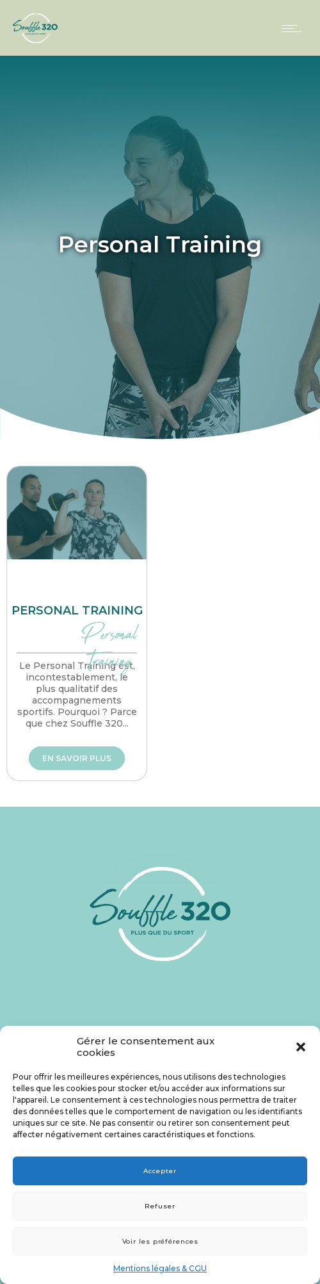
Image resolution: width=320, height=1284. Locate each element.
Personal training (77, 611)
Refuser (160, 1206)
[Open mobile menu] (294, 28)
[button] (300, 1047)
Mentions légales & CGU (160, 1268)
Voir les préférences (160, 1241)
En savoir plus (76, 758)
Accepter (159, 1171)
